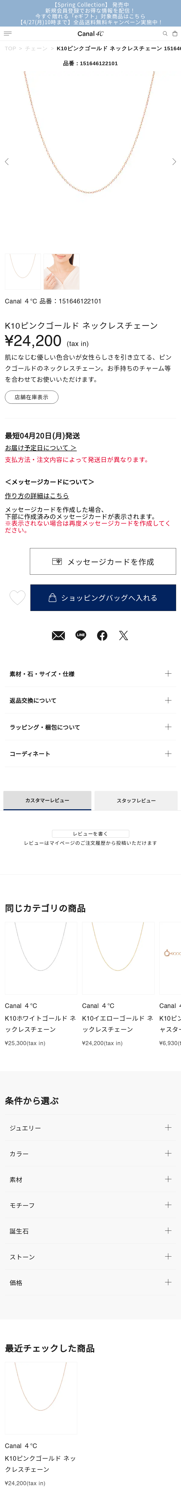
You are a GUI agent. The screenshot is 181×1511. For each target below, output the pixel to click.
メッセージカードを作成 (110, 561)
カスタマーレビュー (47, 800)
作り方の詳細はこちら (37, 495)
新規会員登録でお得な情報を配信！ (90, 10)
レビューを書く (91, 833)
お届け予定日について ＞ (41, 447)
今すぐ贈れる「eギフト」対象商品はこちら (90, 16)
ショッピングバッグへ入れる (103, 597)
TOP (10, 48)
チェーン (36, 48)
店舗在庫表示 (32, 397)
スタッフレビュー (136, 800)
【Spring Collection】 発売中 (90, 4)
